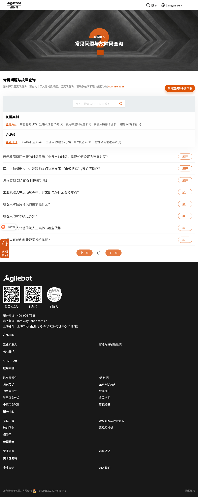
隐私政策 (190, 490)
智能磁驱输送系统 (108, 142)
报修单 (7, 434)
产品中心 (8, 335)
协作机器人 (83, 142)
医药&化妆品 (107, 384)
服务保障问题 (130, 124)
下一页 (113, 253)
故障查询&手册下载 (180, 88)
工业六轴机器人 (58, 142)
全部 (11, 124)
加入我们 (104, 468)
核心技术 (8, 352)
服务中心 (8, 412)
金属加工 (104, 391)
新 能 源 (104, 378)
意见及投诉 (106, 427)
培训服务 (8, 427)
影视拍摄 (104, 404)
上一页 (84, 253)
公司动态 (8, 442)
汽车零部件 (10, 378)
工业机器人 (10, 344)
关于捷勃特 (10, 458)
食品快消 (104, 397)
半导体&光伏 (11, 397)
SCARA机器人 (32, 142)
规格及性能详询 (51, 124)
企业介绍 (8, 468)
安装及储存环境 (106, 124)
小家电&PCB (11, 404)
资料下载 (8, 421)
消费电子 (8, 384)
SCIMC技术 (10, 361)
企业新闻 (8, 451)
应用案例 (8, 368)
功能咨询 (28, 124)
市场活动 (104, 451)
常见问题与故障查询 (111, 421)
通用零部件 (10, 391)
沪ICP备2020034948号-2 (52, 490)
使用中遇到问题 (78, 124)
